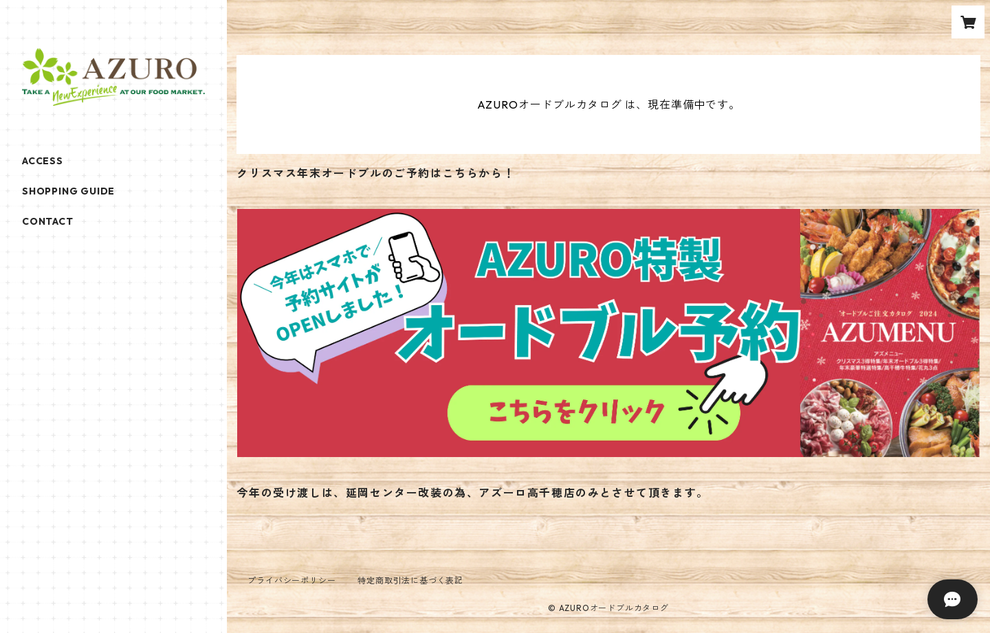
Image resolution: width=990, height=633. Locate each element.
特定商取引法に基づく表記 (410, 580)
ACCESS (42, 161)
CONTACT (48, 221)
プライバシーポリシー (292, 580)
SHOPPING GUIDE (68, 191)
